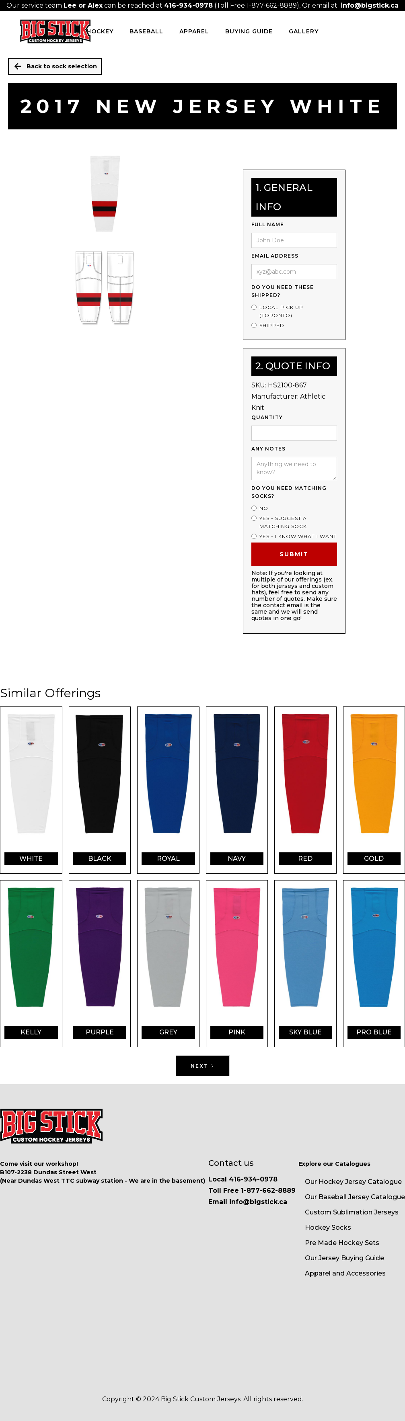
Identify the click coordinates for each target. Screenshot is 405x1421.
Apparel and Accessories (345, 1273)
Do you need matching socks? (289, 492)
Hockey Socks (328, 1227)
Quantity (267, 417)
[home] (55, 31)
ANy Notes (268, 449)
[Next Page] (203, 1065)
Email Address (274, 256)
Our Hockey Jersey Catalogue (353, 1182)
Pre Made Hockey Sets (342, 1243)
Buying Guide (249, 31)
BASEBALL (146, 31)
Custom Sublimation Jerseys (352, 1212)
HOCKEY (99, 31)
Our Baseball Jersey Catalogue (355, 1197)
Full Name (267, 224)
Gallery (304, 31)
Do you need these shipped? (282, 291)
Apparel (194, 31)
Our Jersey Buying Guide (344, 1258)
